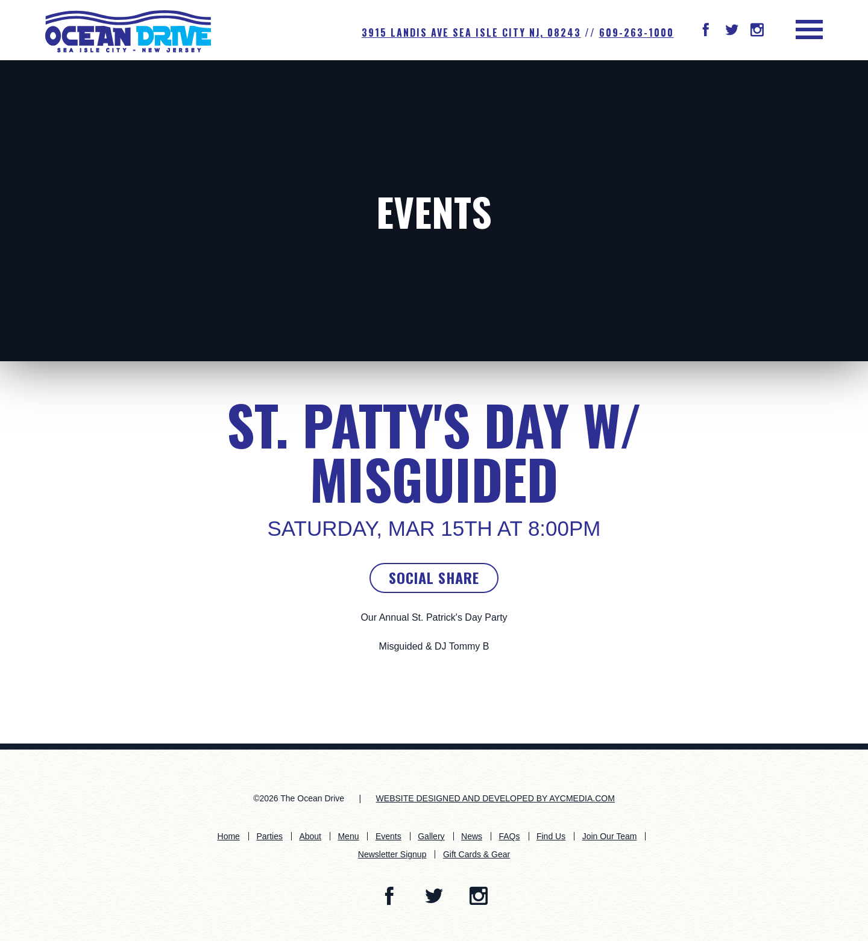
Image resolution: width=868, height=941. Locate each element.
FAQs (509, 836)
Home (229, 836)
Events (434, 211)
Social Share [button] (434, 577)
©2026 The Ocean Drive (298, 798)
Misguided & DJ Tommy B (434, 646)
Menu (348, 836)
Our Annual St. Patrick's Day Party (433, 617)
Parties (269, 836)
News (471, 836)
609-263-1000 (636, 32)
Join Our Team (609, 836)
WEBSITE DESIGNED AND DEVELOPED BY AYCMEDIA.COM (495, 798)
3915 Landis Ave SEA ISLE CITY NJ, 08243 (471, 32)
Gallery (431, 836)
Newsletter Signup (392, 854)
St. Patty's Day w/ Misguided (434, 451)
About (310, 836)
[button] (705, 31)
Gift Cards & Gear (476, 854)
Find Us (550, 836)
